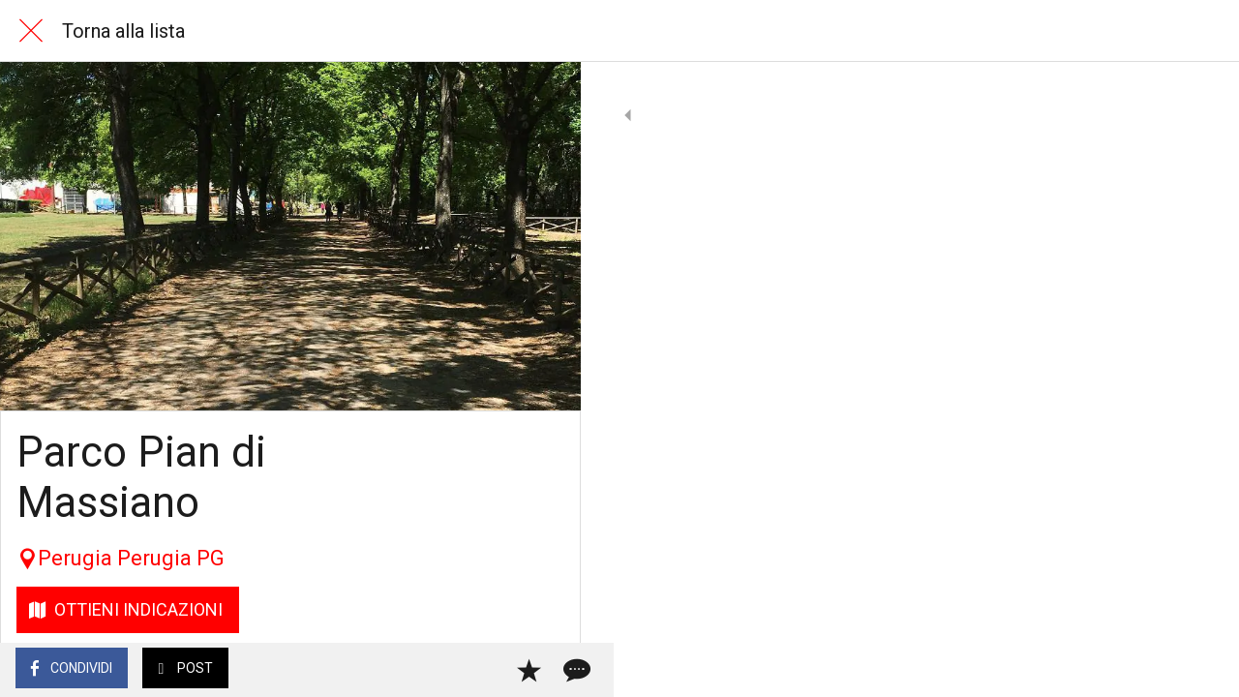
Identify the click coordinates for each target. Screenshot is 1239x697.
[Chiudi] (31, 31)
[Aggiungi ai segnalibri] (495, 670)
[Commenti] (542, 670)
